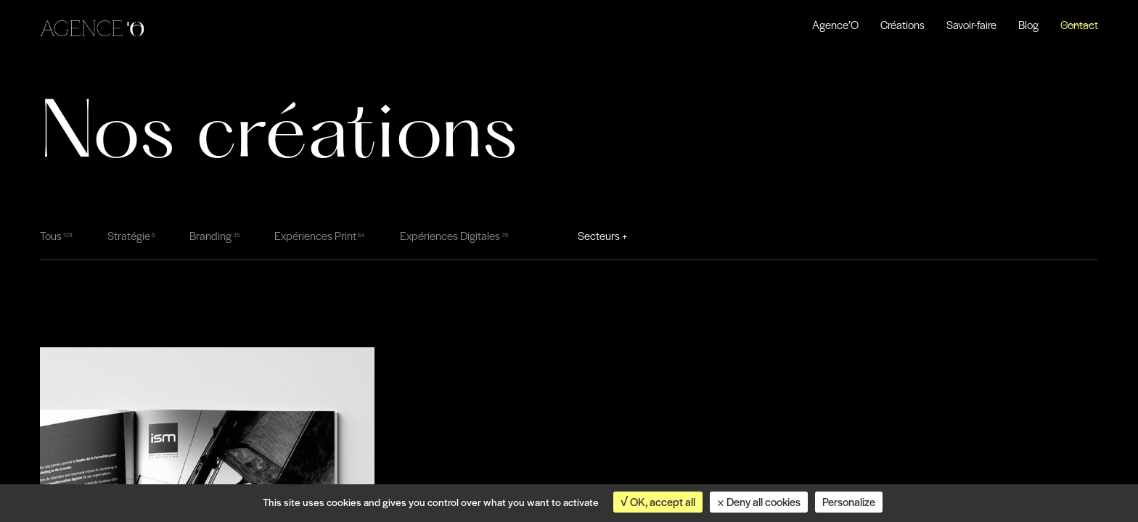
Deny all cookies (759, 502)
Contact (1079, 25)
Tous (51, 236)
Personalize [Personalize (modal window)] (848, 502)
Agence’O (835, 25)
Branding (210, 236)
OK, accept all (658, 502)
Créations (902, 25)
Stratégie (128, 236)
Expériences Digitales (450, 236)
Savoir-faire (971, 25)
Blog (1028, 25)
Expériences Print (315, 236)
